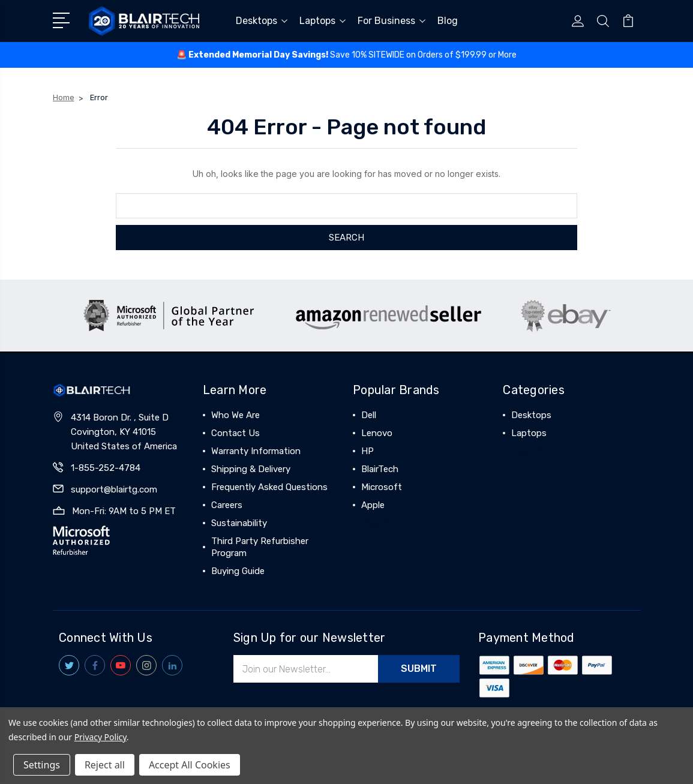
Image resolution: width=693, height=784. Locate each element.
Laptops (322, 20)
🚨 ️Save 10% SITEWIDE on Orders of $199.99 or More (346, 55)
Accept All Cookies (189, 764)
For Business (391, 20)
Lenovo (376, 433)
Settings (41, 764)
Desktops (261, 20)
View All (378, 523)
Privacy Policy (100, 737)
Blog (447, 20)
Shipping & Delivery (250, 469)
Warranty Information (256, 451)
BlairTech (379, 469)
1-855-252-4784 (105, 467)
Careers (226, 505)
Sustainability (239, 523)
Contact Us (235, 433)
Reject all (105, 764)
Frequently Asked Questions (269, 487)
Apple (373, 505)
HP (367, 451)
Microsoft (381, 487)
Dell (368, 415)
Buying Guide (238, 571)
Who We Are (235, 415)
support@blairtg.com (114, 489)
